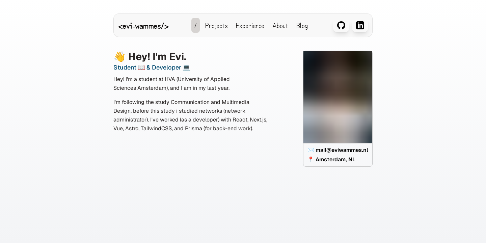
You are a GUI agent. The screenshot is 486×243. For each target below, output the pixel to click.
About (280, 25)
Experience (250, 25)
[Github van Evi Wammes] (341, 26)
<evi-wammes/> (143, 25)
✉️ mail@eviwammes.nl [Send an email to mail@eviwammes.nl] (337, 150)
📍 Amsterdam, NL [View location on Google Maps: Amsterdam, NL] (331, 159)
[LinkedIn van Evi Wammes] (360, 26)
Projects (216, 25)
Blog (302, 25)
